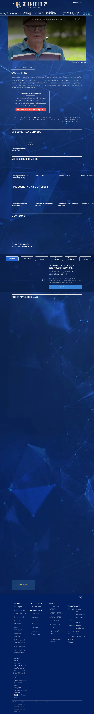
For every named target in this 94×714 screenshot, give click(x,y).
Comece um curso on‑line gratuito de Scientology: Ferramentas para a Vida (70, 119)
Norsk (15, 685)
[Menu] (13, 4)
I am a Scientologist (20, 646)
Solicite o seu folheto (47, 118)
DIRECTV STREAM (56, 613)
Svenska (16, 693)
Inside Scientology (20, 617)
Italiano (16, 678)
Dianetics (71, 625)
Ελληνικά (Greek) (19, 665)
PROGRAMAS (17, 604)
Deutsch (16, 663)
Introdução (35, 613)
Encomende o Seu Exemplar (30, 109)
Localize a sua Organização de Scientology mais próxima (24, 118)
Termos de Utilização (19, 704)
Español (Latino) (19, 668)
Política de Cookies (18, 706)
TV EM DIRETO (36, 604)
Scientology (72, 609)
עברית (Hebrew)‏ (19, 673)
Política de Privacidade (19, 709)
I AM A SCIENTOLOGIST (23, 67)
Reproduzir (65, 287)
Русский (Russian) (20, 690)
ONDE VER (53, 604)
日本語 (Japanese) (20, 680)
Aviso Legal (16, 711)
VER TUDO (23, 585)
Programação (36, 607)
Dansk (15, 661)
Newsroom (35, 624)
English (16, 658)
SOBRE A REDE (36, 611)
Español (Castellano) (20, 670)
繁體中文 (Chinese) (20, 695)
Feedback (35, 628)
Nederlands (17, 683)
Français (16, 697)
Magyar (16, 675)
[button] (92, 258)
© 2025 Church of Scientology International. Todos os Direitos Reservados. (32, 702)
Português (17, 688)
